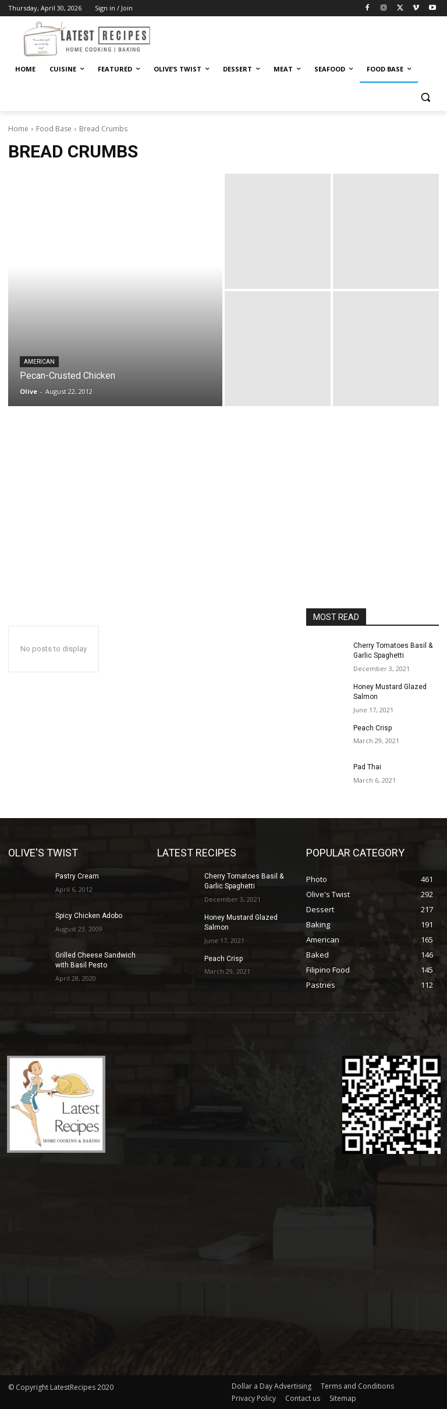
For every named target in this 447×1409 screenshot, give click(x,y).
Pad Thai (367, 767)
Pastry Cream (77, 876)
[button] (425, 97)
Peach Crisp (372, 728)
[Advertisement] (223, 521)
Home (18, 129)
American (39, 361)
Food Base (54, 129)
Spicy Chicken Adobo (88, 916)
